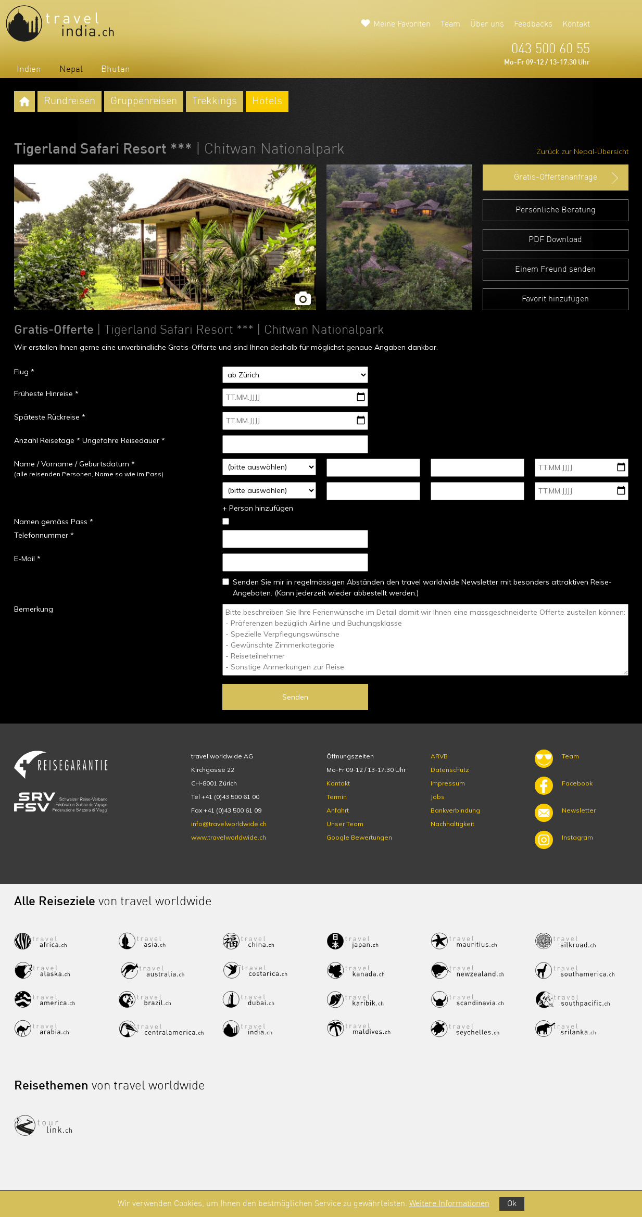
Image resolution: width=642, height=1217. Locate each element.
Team (450, 24)
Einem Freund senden (555, 269)
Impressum (448, 783)
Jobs (438, 797)
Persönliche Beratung (555, 210)
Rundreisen (69, 101)
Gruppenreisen (143, 101)
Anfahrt (337, 810)
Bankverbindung (455, 810)
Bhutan (115, 69)
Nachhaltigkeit (452, 824)
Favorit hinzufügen (555, 299)
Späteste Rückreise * (49, 417)
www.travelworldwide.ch (228, 837)
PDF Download (555, 240)
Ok (512, 1204)
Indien (29, 69)
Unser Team (344, 824)
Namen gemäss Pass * (53, 521)
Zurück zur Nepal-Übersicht (582, 151)
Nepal (71, 69)
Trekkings (214, 101)
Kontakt (576, 24)
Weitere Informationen (449, 1204)
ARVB (439, 756)
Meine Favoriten (402, 24)
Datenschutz (450, 770)
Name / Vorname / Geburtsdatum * (74, 463)
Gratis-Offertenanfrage (567, 178)
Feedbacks (533, 24)
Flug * (24, 371)
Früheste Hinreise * (46, 393)
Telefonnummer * (44, 535)
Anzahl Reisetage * (47, 440)
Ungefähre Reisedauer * (123, 440)
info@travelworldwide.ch (229, 824)
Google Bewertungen (359, 837)
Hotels (267, 101)
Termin (336, 797)
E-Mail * (27, 558)
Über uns (487, 24)
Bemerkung (33, 609)
